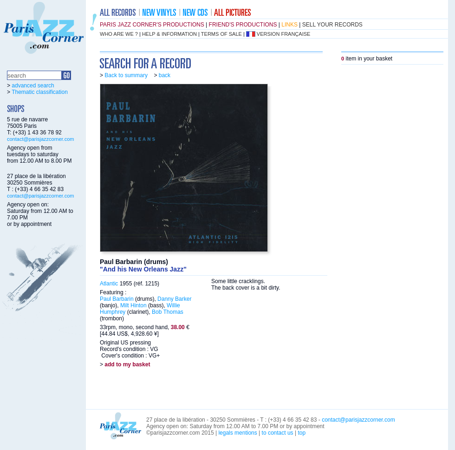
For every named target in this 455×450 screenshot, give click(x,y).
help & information (169, 34)
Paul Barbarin (117, 299)
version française (284, 34)
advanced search (33, 85)
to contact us (277, 433)
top (302, 433)
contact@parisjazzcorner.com (40, 139)
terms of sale (221, 34)
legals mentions (237, 433)
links (289, 24)
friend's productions (243, 24)
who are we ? (119, 34)
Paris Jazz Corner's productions (152, 24)
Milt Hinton (133, 305)
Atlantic (109, 283)
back (164, 75)
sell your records (332, 24)
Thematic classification (40, 92)
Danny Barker (174, 299)
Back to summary (126, 75)
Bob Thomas (167, 312)
